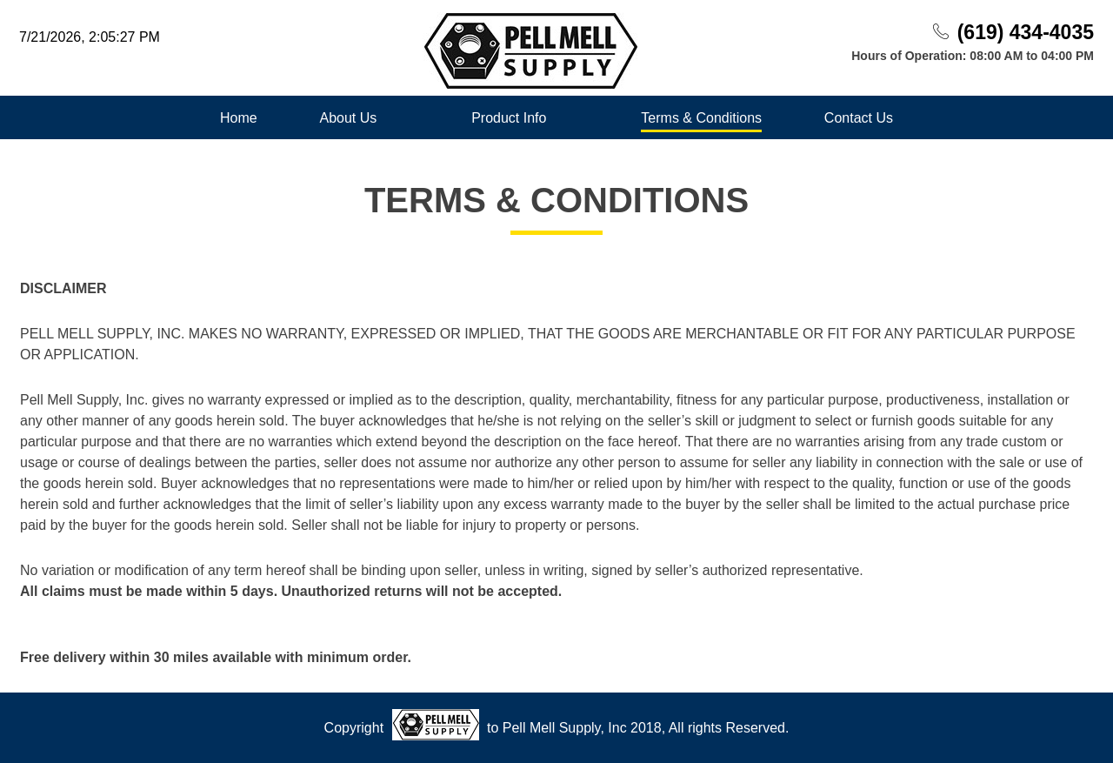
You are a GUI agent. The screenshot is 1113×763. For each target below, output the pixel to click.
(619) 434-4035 (1025, 32)
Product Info (508, 118)
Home (238, 118)
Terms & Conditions (701, 118)
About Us (348, 118)
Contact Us (858, 118)
